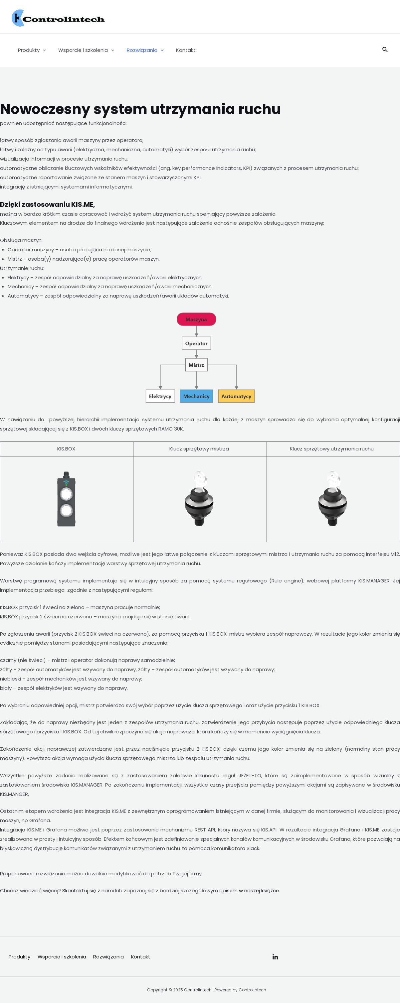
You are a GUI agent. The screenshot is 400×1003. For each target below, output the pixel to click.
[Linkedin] (275, 957)
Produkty (31, 50)
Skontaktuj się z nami (88, 890)
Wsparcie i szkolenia (82, 50)
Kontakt (177, 50)
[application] (41, 50)
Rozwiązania (138, 50)
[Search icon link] (385, 50)
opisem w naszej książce (249, 890)
